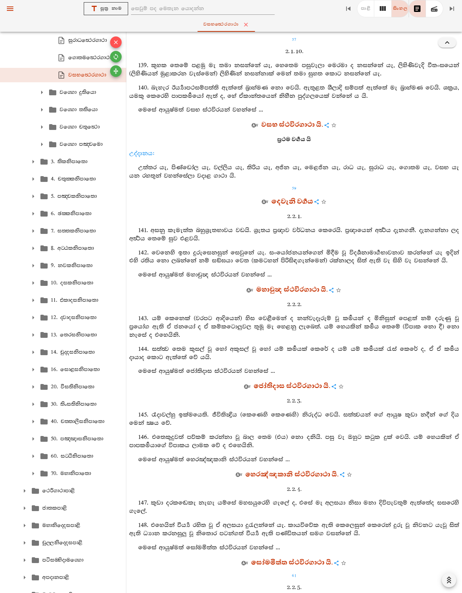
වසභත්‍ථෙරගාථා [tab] (232, 24)
